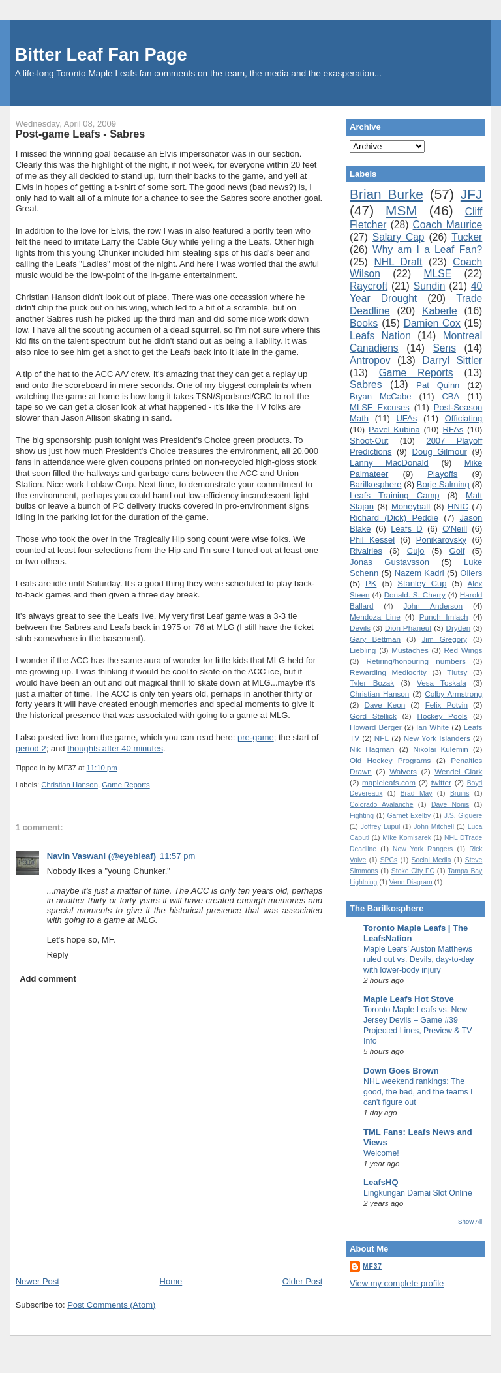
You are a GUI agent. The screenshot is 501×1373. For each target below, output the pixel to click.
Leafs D (407, 529)
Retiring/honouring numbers (416, 661)
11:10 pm (102, 768)
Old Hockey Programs (390, 760)
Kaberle (439, 310)
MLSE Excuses (380, 407)
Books (364, 323)
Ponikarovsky (441, 540)
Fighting (362, 815)
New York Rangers (423, 848)
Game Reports (125, 785)
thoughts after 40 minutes (115, 748)
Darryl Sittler (452, 360)
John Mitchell (434, 826)
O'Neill (454, 529)
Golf (457, 551)
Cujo (416, 551)
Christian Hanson (69, 785)
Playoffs (442, 474)
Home (171, 1281)
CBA (450, 396)
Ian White (432, 727)
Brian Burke (386, 194)
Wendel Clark (458, 771)
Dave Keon (384, 705)
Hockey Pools (442, 716)
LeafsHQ (380, 1182)
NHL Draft (398, 261)
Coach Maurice (448, 224)
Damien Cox (432, 323)
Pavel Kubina (394, 429)
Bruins (459, 793)
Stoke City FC (412, 871)
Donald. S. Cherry (415, 594)
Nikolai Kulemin (440, 749)
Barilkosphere (376, 484)
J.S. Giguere (463, 815)
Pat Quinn (437, 385)
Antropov (370, 360)
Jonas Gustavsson (389, 562)
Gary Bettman (375, 639)
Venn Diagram (411, 882)
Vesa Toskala (441, 682)
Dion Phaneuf (408, 628)
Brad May (417, 793)
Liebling (363, 650)
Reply (57, 954)
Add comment (48, 979)
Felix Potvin (446, 705)
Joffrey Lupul (380, 826)
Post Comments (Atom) (111, 1305)
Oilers (471, 573)
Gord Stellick (373, 716)
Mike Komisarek (406, 837)
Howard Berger (375, 727)
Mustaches (410, 650)
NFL (381, 738)
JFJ (472, 194)
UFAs (406, 418)
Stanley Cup (421, 583)
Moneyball (410, 506)
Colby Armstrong (453, 693)
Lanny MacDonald (389, 463)
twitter (441, 782)
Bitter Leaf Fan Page (101, 54)
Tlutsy (457, 672)
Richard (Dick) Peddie (394, 517)
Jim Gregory (443, 639)
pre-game (255, 737)
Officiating (464, 418)
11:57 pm (177, 856)
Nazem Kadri (419, 573)
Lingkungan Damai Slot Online (417, 1193)
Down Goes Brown (401, 1071)
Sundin (430, 286)
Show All (470, 1221)
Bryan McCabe (380, 396)
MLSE (437, 273)
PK (370, 583)
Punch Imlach (443, 616)
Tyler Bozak (372, 682)
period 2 (31, 748)
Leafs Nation (380, 335)
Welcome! (381, 1153)
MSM (402, 210)
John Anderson (433, 605)
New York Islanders (437, 738)
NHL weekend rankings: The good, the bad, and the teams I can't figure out (417, 1092)
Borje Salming (443, 484)
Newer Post (37, 1281)
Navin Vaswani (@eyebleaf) (101, 856)
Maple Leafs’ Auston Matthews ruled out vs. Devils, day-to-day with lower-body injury (418, 959)
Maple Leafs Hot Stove (408, 999)
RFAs (453, 429)
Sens (444, 348)
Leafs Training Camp (394, 495)
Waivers (403, 771)
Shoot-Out (369, 440)
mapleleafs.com (389, 782)
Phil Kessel (372, 540)
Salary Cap (398, 237)
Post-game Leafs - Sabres (80, 134)
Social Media (431, 860)
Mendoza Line (375, 616)
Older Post (302, 1281)
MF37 (372, 1266)
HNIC (458, 506)
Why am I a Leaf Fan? (427, 249)
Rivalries (366, 551)
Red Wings (463, 650)
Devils (360, 628)
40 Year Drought (416, 292)
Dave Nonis (450, 804)
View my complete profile (397, 1283)
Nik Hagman (372, 749)
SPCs (389, 860)
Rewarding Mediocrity (388, 672)
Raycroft (368, 286)
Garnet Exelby (409, 815)
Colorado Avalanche (381, 804)
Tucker (466, 237)
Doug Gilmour (439, 452)
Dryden (458, 628)
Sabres (366, 384)
